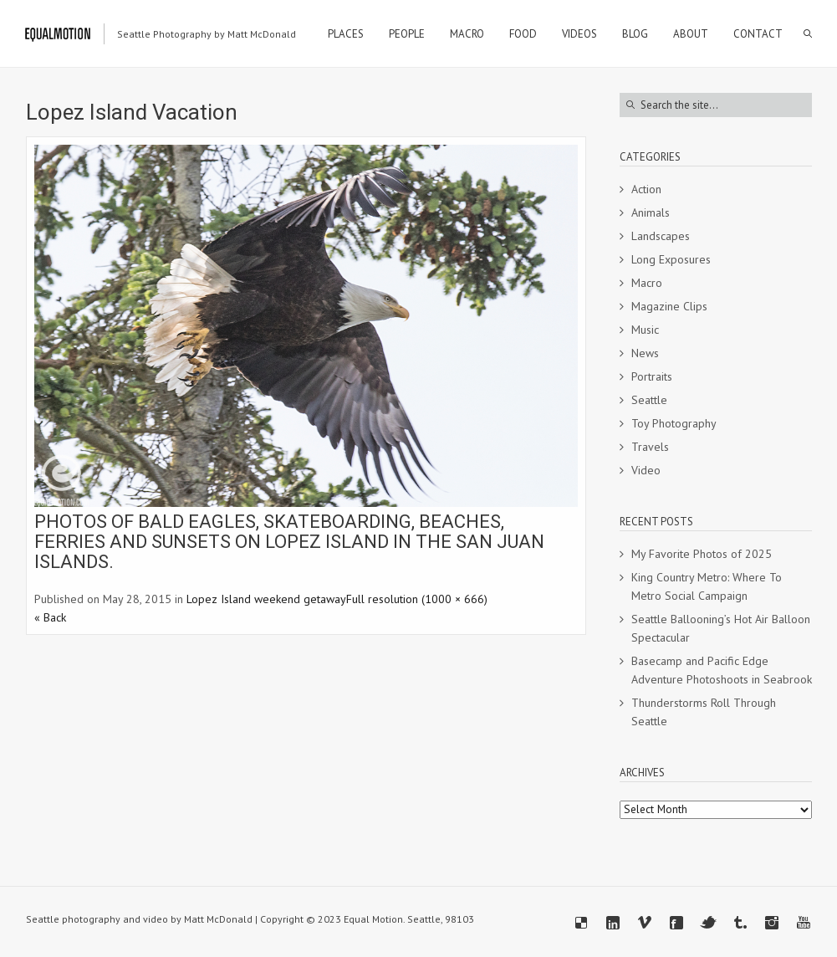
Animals (650, 212)
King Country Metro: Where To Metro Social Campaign (706, 586)
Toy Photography (674, 423)
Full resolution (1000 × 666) (416, 598)
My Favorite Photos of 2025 (701, 553)
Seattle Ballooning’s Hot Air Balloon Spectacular (720, 628)
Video (646, 470)
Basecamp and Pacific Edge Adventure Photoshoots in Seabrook (721, 670)
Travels (650, 446)
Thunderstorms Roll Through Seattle (703, 712)
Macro (646, 282)
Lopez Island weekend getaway (266, 598)
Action (646, 189)
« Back (50, 617)
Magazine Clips (669, 306)
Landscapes (660, 235)
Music (645, 329)
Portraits (651, 376)
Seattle (649, 399)
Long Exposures (671, 259)
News (645, 353)
